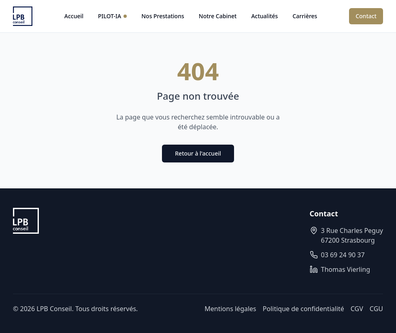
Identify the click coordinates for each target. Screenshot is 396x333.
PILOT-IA (112, 16)
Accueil (73, 16)
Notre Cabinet (218, 16)
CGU (376, 308)
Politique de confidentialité (303, 308)
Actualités (264, 16)
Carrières (304, 16)
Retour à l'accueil (198, 153)
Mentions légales (230, 308)
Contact (366, 16)
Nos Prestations (162, 16)
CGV (357, 308)
